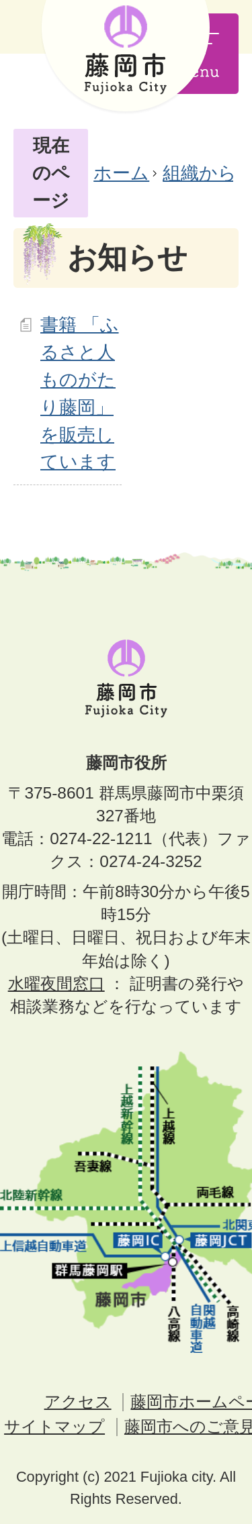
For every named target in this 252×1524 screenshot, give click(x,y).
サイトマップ (54, 1426)
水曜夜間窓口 (56, 983)
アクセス (78, 1401)
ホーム (121, 172)
